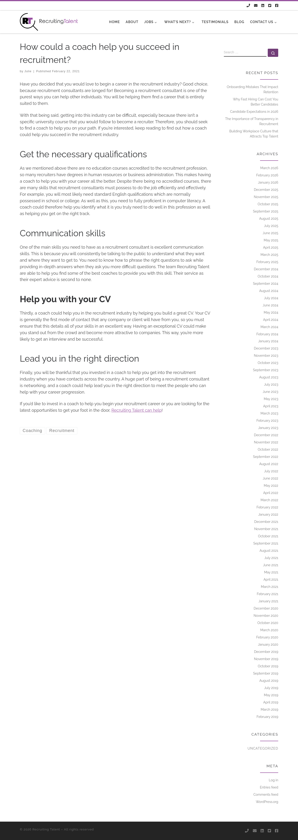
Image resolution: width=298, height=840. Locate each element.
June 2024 (270, 305)
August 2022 (268, 464)
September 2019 (265, 673)
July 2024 (271, 298)
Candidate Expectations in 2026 (254, 111)
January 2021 (268, 601)
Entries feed (269, 787)
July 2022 (271, 471)
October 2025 (268, 204)
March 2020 (269, 630)
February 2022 (267, 507)
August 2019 (268, 680)
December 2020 (266, 608)
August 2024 (268, 291)
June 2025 (270, 233)
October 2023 (268, 363)
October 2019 (268, 666)
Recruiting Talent (46, 829)
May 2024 (271, 312)
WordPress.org (267, 802)
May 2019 (271, 695)
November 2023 (266, 355)
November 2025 (266, 197)
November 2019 (266, 659)
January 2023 (268, 428)
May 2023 (271, 399)
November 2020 (266, 615)
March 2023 (269, 413)
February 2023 (267, 420)
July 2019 (271, 688)
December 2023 (266, 348)
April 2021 (271, 579)
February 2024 (267, 334)
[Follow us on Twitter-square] (269, 5)
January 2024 (268, 341)
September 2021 (265, 543)
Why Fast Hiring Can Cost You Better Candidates (255, 101)
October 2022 (268, 449)
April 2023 (270, 406)
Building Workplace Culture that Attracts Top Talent (253, 133)
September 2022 (265, 457)
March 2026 (269, 168)
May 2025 (271, 240)
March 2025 (269, 255)
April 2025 (270, 247)
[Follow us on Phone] (248, 5)
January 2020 (268, 644)
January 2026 (268, 182)
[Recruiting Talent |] (49, 21)
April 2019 (270, 702)
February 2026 (267, 175)
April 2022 (270, 493)
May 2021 (271, 572)
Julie (28, 71)
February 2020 (267, 637)
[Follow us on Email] (255, 5)
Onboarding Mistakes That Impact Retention (252, 89)
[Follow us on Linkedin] (262, 5)
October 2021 (268, 536)
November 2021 (266, 529)
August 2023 (268, 377)
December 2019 (266, 652)
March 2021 (269, 587)
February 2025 (267, 262)
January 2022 (268, 514)
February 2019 (267, 717)
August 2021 (269, 550)
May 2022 (271, 485)
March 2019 (269, 709)
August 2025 (268, 218)
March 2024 (269, 327)
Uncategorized (262, 748)
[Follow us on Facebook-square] (276, 5)
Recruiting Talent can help (137, 410)
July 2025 (271, 226)
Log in (273, 780)
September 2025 (265, 211)
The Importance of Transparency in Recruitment (251, 121)
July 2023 (271, 384)
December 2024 (266, 269)
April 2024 (270, 320)
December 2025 (266, 190)
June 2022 (270, 478)
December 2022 (266, 435)
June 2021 (270, 565)
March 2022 (269, 500)
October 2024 (268, 276)
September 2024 (265, 283)
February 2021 (267, 594)
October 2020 (267, 623)
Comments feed (266, 794)
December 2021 (266, 522)
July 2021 (271, 558)
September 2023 (265, 370)
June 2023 (270, 392)
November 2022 (266, 442)
